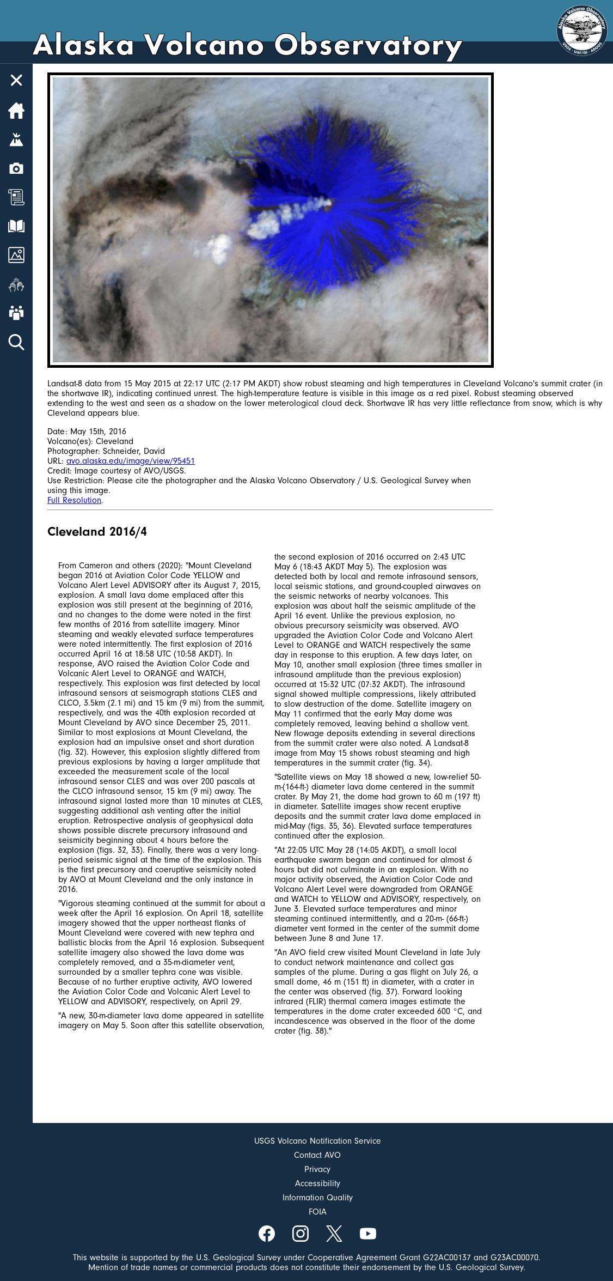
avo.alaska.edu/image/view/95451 (130, 461)
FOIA (318, 1212)
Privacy (317, 1169)
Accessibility (317, 1183)
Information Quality (318, 1198)
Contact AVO (317, 1155)
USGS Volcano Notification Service (317, 1141)
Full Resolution (74, 500)
